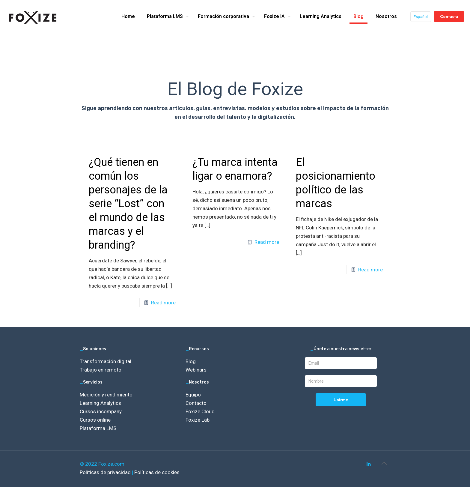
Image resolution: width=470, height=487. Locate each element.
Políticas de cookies (157, 472)
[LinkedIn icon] (368, 464)
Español (421, 16)
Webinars (196, 370)
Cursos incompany (101, 411)
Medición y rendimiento (106, 395)
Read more (163, 303)
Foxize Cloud (200, 411)
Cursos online (95, 420)
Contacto (196, 403)
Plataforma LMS (98, 428)
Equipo (193, 395)
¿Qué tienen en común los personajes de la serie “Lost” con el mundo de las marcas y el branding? (128, 203)
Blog (191, 361)
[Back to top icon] (384, 463)
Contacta (449, 16)
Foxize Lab (198, 420)
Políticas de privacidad (106, 472)
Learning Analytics (100, 403)
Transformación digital (105, 361)
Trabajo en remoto (100, 370)
